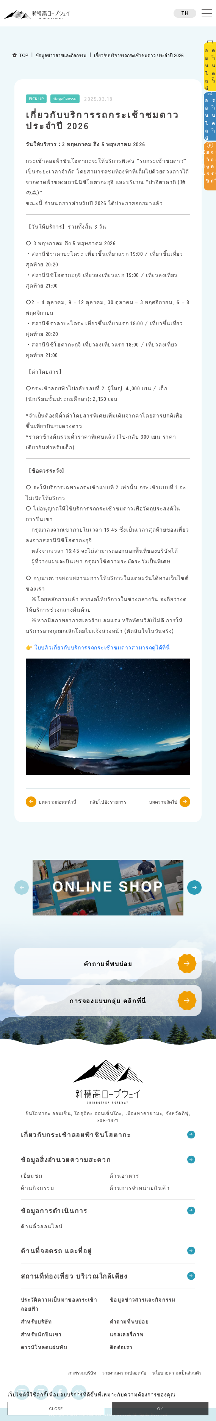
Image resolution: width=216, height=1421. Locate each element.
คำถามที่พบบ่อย (108, 963)
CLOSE (56, 1408)
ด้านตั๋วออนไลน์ (42, 1226)
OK (160, 1408)
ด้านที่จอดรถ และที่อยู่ (56, 1250)
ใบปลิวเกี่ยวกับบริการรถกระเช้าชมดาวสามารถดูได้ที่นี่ (102, 647)
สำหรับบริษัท (36, 1321)
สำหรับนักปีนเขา (41, 1334)
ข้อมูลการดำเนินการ (54, 1210)
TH (185, 13)
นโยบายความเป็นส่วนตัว (177, 1372)
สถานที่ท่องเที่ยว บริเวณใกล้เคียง (74, 1275)
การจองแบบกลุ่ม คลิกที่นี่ (108, 1000)
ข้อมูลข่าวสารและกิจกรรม (143, 1299)
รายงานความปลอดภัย (124, 1372)
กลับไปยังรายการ (108, 801)
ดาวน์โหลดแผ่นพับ (44, 1347)
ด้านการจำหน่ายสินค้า (140, 1187)
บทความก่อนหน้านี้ (57, 801)
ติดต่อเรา (121, 1347)
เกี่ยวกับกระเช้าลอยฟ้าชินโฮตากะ (76, 1134)
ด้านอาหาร (124, 1175)
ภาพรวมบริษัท (82, 1372)
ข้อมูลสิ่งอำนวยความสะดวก (66, 1159)
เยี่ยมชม (31, 1175)
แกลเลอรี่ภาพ (127, 1334)
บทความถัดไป (163, 801)
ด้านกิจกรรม (38, 1187)
